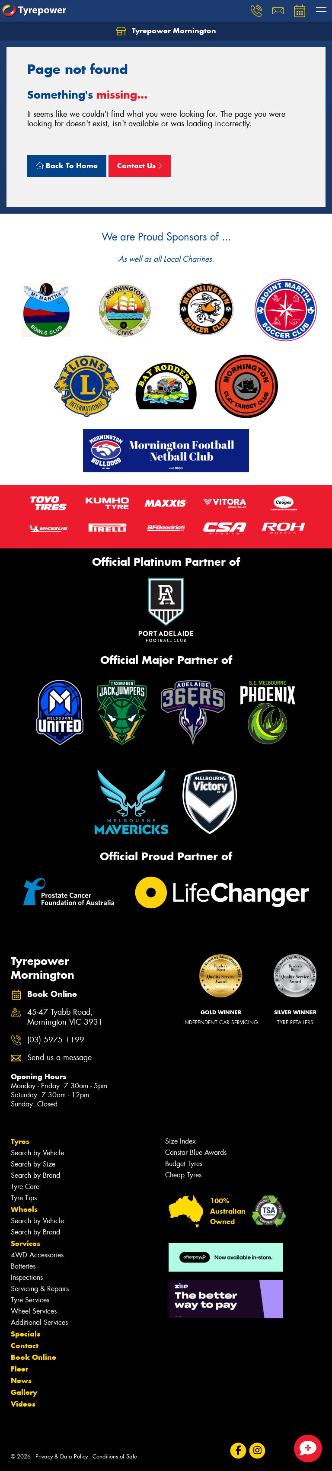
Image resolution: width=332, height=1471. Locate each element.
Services (25, 1243)
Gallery (24, 1392)
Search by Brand (35, 1175)
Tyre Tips (24, 1197)
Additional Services (39, 1322)
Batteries (23, 1266)
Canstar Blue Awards (196, 1152)
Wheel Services (34, 1311)
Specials (25, 1334)
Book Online (33, 1357)
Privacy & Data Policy (61, 1456)
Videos (23, 1404)
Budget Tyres (183, 1163)
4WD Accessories (37, 1254)
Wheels (24, 1209)
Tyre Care (25, 1186)
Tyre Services (30, 1299)
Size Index (180, 1141)
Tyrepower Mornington (166, 31)
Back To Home (67, 165)
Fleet (19, 1369)
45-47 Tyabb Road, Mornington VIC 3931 (65, 1017)
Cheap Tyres (183, 1174)
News (21, 1380)
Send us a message (59, 1058)
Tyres (20, 1141)
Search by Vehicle (37, 1152)
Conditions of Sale (115, 1456)
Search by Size (33, 1164)
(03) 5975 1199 (55, 1040)
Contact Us (139, 165)
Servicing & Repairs (40, 1288)
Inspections (27, 1277)
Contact (24, 1345)
